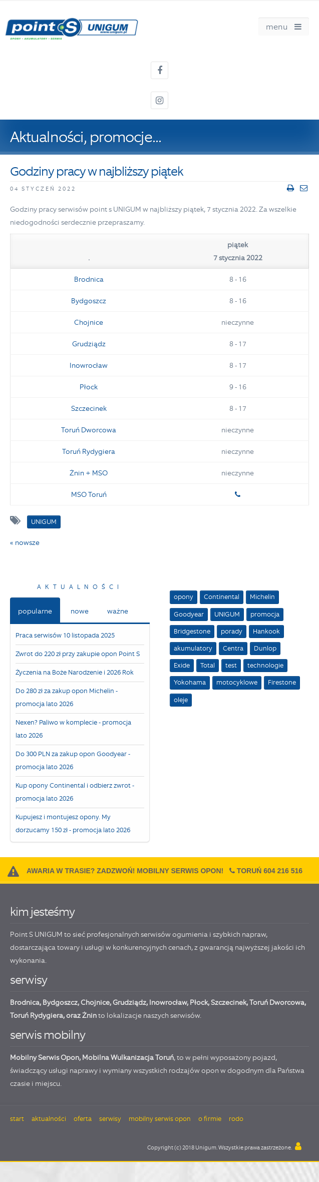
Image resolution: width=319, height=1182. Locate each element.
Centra (233, 648)
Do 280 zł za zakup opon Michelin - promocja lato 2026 (67, 697)
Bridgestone (192, 631)
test (231, 665)
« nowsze (25, 542)
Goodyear (189, 614)
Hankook (266, 631)
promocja (264, 614)
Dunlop (265, 648)
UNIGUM (227, 614)
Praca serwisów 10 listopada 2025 (65, 635)
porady (231, 631)
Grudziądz (89, 343)
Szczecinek (89, 408)
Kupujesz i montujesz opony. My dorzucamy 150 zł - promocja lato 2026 (73, 823)
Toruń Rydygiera (88, 451)
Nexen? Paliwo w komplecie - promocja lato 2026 (73, 729)
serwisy (28, 979)
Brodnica (89, 279)
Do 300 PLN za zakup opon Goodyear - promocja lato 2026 (73, 760)
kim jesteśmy (42, 911)
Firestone (282, 682)
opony (183, 597)
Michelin (262, 597)
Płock (89, 386)
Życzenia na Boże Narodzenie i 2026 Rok (75, 672)
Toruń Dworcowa (88, 429)
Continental (221, 597)
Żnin (89, 1015)
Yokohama (190, 682)
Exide (182, 665)
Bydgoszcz (88, 300)
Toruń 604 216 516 (269, 871)
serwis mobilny (47, 1034)
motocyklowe (236, 682)
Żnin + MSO (89, 472)
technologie (265, 665)
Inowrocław (89, 365)
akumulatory (193, 648)
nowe (80, 611)
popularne (35, 611)
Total (207, 665)
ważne (117, 611)
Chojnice (88, 322)
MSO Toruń (89, 494)
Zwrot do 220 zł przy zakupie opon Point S (78, 654)
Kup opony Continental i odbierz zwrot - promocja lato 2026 (75, 792)
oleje (181, 700)
